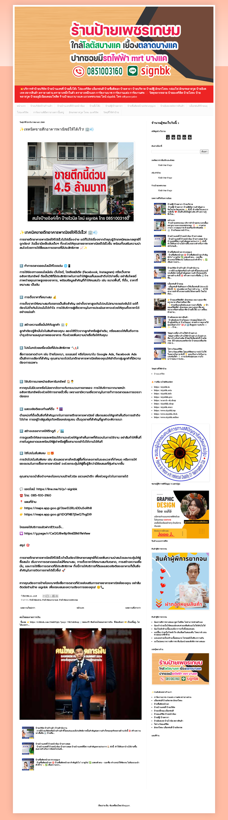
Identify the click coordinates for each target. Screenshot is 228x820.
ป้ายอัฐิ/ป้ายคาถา (114, 106)
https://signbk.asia (163, 390)
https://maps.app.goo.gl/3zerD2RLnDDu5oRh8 (58, 508)
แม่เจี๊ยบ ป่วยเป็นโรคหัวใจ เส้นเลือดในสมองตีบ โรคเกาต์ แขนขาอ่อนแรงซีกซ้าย (180, 633)
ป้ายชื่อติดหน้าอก (161, 704)
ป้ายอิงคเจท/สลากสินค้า (172, 106)
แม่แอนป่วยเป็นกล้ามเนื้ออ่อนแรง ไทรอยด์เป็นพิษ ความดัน (179, 638)
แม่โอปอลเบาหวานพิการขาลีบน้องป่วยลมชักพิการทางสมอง (179, 641)
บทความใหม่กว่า (27, 607)
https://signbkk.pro (163, 397)
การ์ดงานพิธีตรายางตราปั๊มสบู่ (48, 112)
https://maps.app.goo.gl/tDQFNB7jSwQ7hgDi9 (58, 514)
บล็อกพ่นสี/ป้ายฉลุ (198, 106)
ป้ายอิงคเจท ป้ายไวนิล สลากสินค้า (168, 720)
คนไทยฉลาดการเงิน (30, 617)
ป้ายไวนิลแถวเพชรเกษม (68, 600)
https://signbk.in (162, 387)
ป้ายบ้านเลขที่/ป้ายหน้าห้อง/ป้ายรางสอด (53, 743)
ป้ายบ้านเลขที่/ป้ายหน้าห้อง (71, 106)
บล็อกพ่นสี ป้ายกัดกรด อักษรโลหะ (168, 700)
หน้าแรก (21, 106)
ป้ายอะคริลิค (159, 373)
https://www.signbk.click (165, 414)
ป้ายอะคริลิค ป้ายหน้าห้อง (165, 714)
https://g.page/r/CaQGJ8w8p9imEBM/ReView (57, 533)
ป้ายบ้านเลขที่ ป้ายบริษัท (164, 707)
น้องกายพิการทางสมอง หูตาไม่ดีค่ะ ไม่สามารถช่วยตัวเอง (178, 622)
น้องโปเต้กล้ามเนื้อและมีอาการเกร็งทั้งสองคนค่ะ (174, 628)
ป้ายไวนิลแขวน (35, 600)
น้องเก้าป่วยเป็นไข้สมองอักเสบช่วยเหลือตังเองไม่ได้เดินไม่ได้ (179, 625)
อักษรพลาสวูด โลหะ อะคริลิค (83, 112)
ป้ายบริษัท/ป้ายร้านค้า (41, 106)
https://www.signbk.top (165, 410)
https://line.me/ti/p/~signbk (56, 489)
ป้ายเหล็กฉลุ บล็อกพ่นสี (164, 710)
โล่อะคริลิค (22, 112)
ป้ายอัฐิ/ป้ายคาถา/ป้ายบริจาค (180, 204)
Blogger (126, 805)
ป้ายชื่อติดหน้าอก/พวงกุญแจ (141, 106)
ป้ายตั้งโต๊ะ (95, 106)
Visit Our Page (165, 165)
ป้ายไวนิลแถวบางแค (50, 600)
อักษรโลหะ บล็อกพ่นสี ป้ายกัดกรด (168, 727)
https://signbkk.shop (164, 403)
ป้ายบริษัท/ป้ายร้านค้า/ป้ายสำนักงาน (51, 728)
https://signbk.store (163, 407)
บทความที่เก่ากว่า (133, 607)
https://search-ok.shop (165, 400)
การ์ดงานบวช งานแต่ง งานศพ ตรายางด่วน (172, 697)
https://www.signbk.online (166, 417)
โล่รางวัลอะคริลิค (175, 349)
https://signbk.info (163, 393)
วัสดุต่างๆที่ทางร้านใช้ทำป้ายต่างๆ (182, 333)
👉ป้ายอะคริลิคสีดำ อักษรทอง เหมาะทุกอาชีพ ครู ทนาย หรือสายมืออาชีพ (187, 300)
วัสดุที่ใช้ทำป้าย (111, 112)
